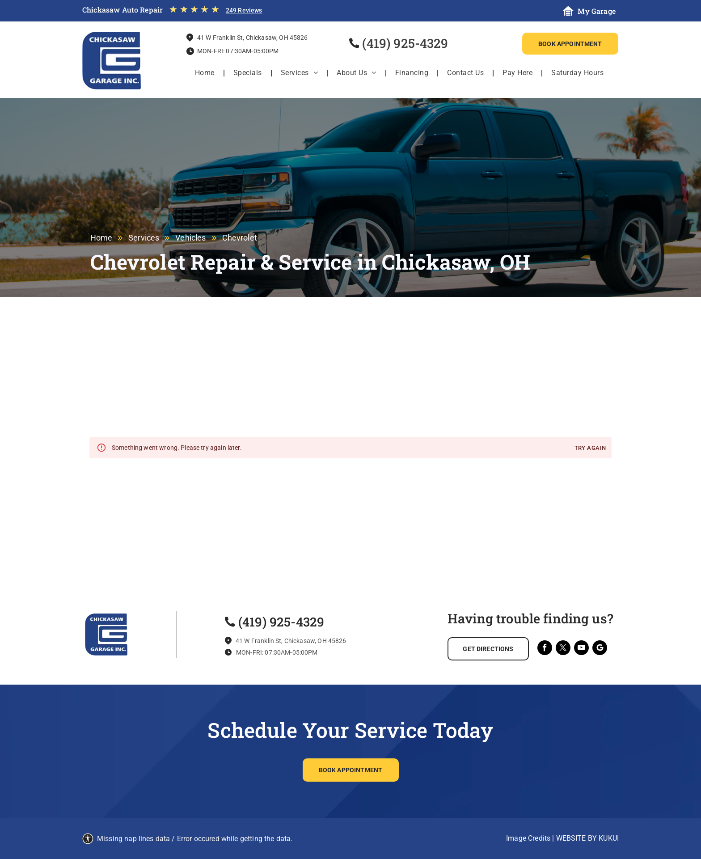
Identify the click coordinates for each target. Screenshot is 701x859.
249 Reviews (244, 10)
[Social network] (599, 648)
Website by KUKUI (587, 838)
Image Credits (528, 838)
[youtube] (581, 648)
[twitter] (563, 648)
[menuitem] (205, 73)
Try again (590, 448)
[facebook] (544, 648)
